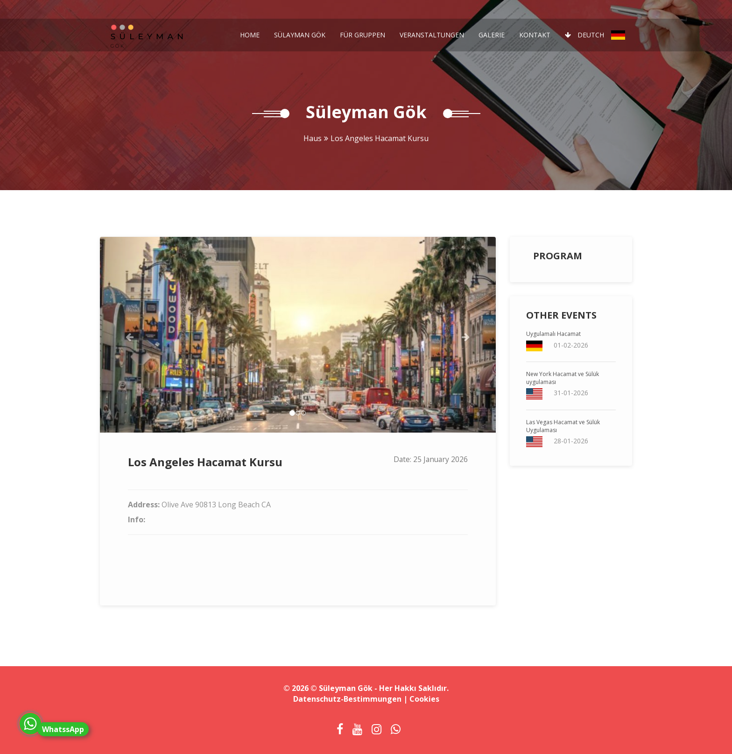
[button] (129, 335)
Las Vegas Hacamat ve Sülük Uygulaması (563, 426)
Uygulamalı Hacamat (553, 334)
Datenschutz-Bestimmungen (347, 699)
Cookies (424, 699)
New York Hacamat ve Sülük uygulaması (562, 378)
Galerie (492, 34)
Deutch (595, 35)
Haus (312, 138)
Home (250, 34)
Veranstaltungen (432, 34)
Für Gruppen (362, 34)
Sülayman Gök (299, 34)
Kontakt (534, 34)
